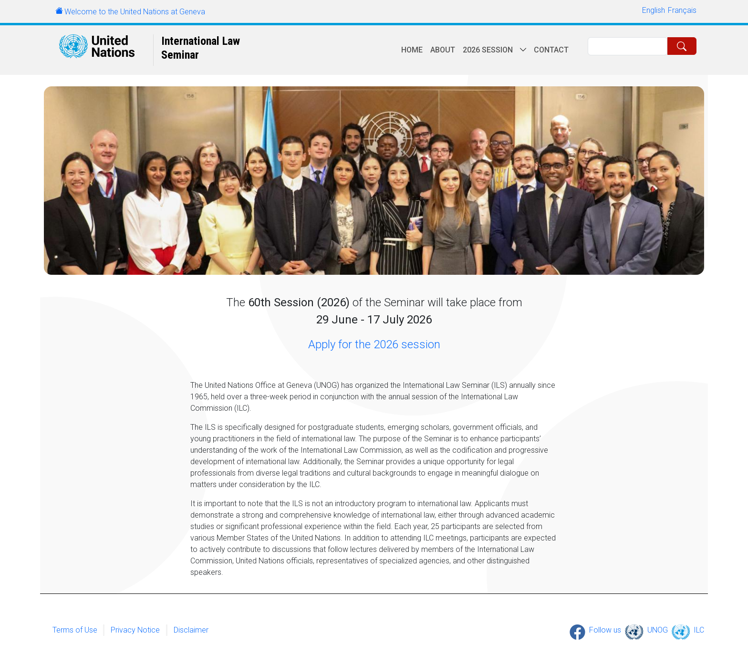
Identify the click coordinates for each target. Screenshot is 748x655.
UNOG (657, 629)
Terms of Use (74, 629)
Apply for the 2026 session (374, 344)
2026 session (488, 49)
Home (412, 49)
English (653, 10)
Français (682, 10)
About (442, 49)
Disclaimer (191, 629)
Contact (551, 49)
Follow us (605, 629)
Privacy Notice (135, 629)
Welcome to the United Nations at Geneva (134, 11)
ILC (699, 629)
